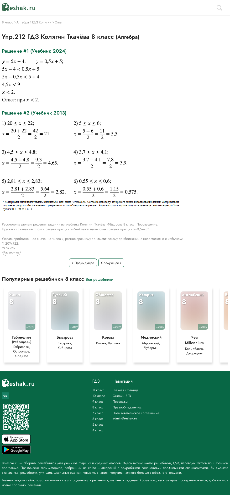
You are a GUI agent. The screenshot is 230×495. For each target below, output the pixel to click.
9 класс (98, 401)
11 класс (98, 390)
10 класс (98, 395)
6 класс (98, 418)
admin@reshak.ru (125, 418)
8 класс (98, 407)
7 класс (97, 413)
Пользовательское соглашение (136, 413)
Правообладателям (127, 407)
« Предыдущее (83, 262)
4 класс (98, 430)
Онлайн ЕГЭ (122, 395)
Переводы (120, 401)
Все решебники (99, 279)
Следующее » (111, 262)
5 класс (98, 424)
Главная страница (126, 390)
